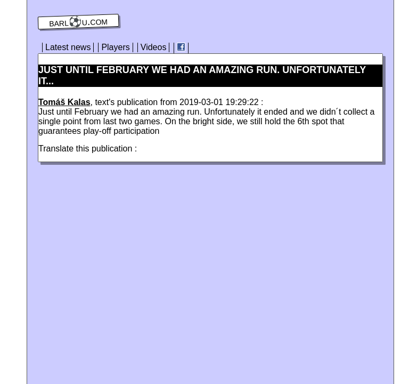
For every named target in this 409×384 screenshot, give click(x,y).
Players (115, 47)
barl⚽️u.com (78, 22)
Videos (154, 47)
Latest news (68, 47)
